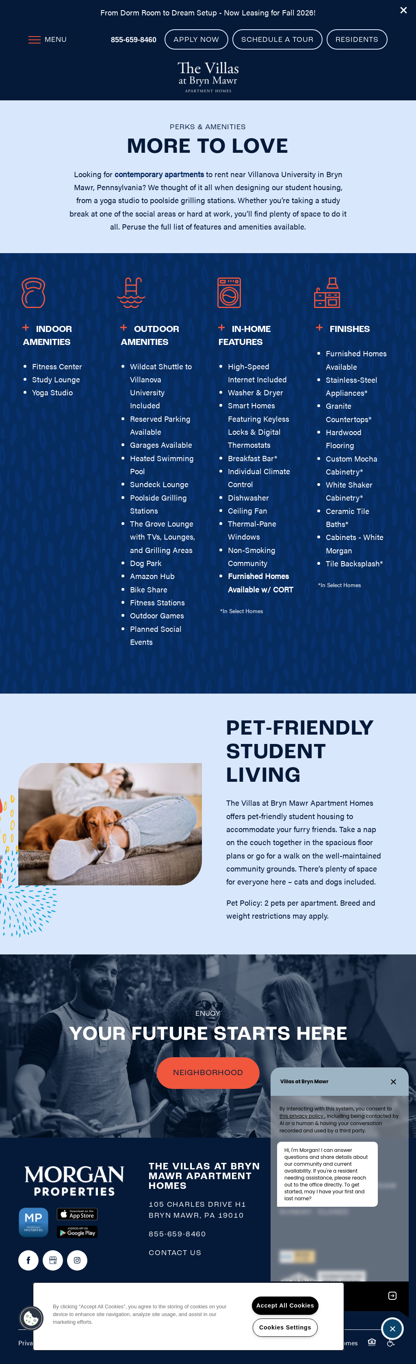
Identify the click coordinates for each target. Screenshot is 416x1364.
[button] (404, 10)
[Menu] (47, 39)
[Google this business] (53, 1260)
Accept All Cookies (285, 1305)
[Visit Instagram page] (77, 1260)
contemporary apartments (159, 174)
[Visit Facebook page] (28, 1260)
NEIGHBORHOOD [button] (208, 1073)
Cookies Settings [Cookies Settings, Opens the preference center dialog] (285, 1327)
